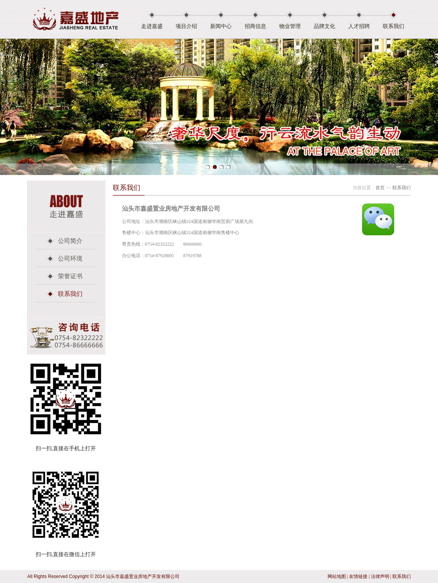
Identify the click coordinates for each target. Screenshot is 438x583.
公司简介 (70, 241)
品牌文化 (324, 26)
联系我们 (393, 26)
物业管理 (290, 26)
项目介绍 (186, 26)
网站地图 (337, 576)
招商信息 (255, 26)
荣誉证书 (70, 276)
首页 (380, 187)
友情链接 (358, 576)
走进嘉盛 (152, 26)
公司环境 (70, 258)
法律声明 (380, 576)
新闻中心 (221, 26)
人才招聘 (359, 26)
